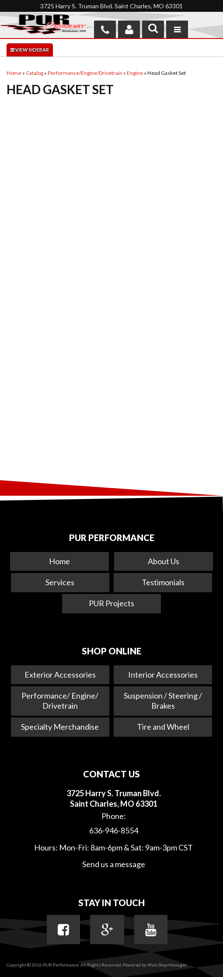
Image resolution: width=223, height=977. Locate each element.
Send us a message (113, 864)
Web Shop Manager (166, 964)
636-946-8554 (113, 830)
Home (59, 561)
